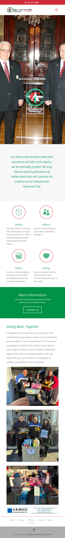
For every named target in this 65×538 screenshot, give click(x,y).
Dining (46, 268)
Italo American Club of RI (40, 534)
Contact (31, 523)
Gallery (19, 268)
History (19, 224)
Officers (46, 224)
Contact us (32, 310)
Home (12, 520)
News (50, 520)
